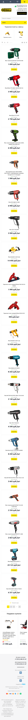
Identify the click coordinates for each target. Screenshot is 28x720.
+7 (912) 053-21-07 (22, 6)
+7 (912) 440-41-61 (22, 10)
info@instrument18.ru (15, 690)
